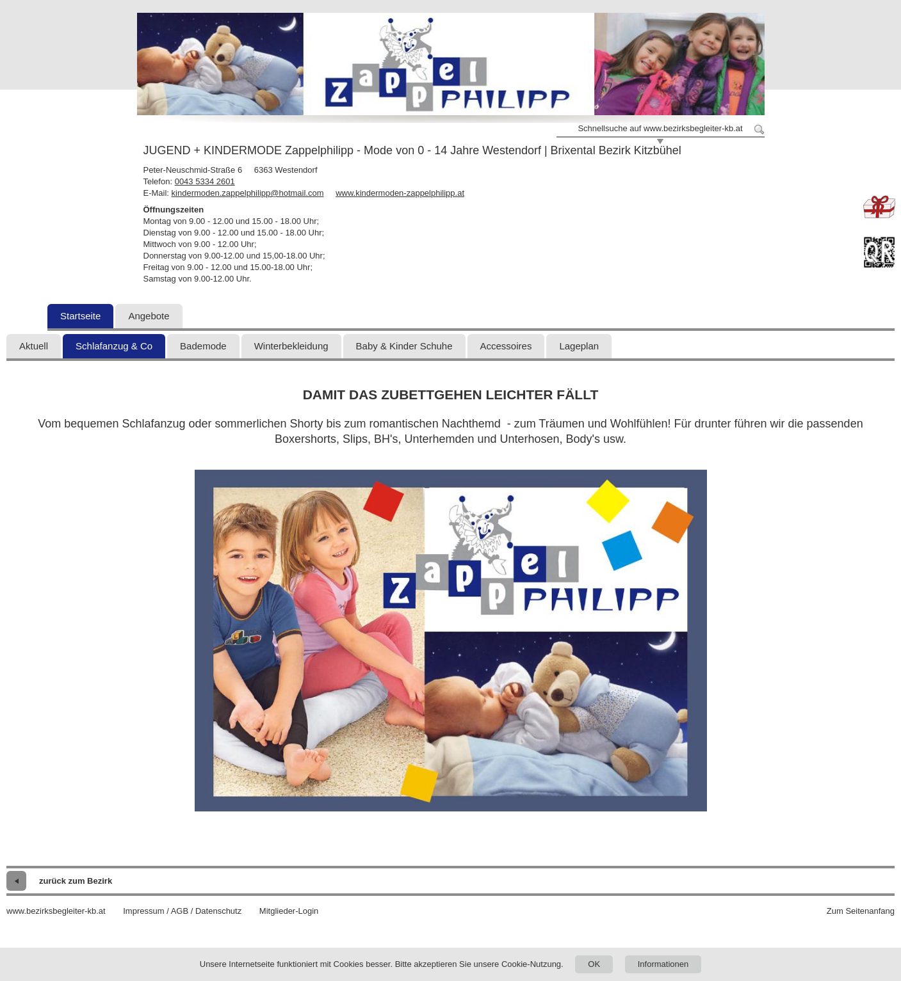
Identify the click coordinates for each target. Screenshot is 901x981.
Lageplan (579, 345)
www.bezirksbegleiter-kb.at (56, 911)
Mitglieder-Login (289, 911)
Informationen (663, 964)
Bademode (203, 345)
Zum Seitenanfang (861, 911)
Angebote (148, 315)
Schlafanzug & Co (114, 345)
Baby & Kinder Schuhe (404, 345)
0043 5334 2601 (205, 181)
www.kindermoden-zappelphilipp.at (400, 193)
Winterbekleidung (291, 345)
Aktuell (33, 345)
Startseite (80, 315)
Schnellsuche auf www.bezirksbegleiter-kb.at (660, 128)
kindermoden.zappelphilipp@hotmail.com (248, 193)
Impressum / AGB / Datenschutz (182, 911)
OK (594, 964)
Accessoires (506, 345)
